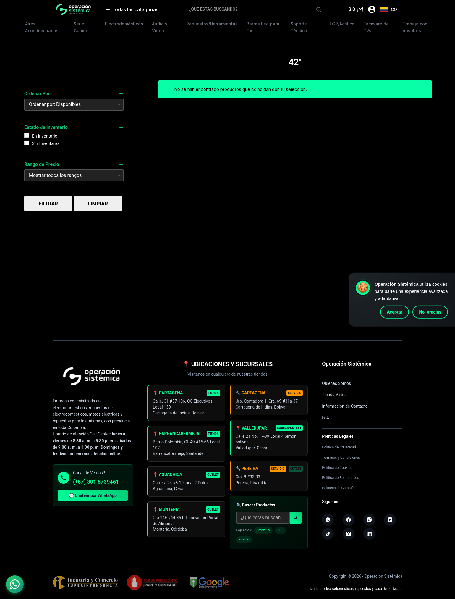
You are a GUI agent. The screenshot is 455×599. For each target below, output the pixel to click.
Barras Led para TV (263, 27)
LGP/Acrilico (342, 23)
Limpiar (98, 203)
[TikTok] (328, 534)
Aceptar (394, 312)
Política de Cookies (337, 468)
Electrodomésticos (124, 23)
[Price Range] (74, 175)
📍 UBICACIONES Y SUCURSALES (227, 364)
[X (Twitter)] (348, 534)
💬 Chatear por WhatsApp (93, 495)
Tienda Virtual (335, 394)
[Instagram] (369, 520)
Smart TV (263, 533)
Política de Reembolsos (340, 478)
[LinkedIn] (369, 534)
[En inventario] (26, 135)
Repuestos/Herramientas (212, 23)
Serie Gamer (80, 27)
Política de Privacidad (339, 447)
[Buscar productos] (263, 520)
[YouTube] (390, 520)
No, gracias (430, 312)
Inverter (244, 542)
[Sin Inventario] (26, 143)
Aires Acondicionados (42, 27)
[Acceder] (371, 9)
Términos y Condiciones (341, 458)
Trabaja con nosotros (415, 27)
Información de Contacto (345, 406)
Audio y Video (159, 27)
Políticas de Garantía (338, 488)
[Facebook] (348, 520)
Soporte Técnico (299, 27)
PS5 (280, 533)
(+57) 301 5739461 (96, 482)
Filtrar (48, 203)
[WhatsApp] (328, 520)
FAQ (325, 417)
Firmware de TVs (376, 27)
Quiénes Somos (336, 383)
